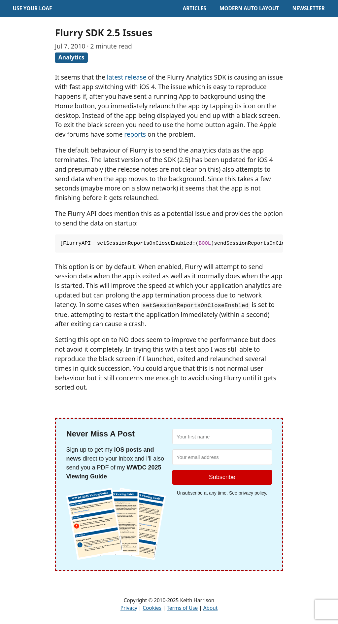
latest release (126, 77)
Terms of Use (182, 608)
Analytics (71, 57)
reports (135, 134)
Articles (194, 8)
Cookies (152, 608)
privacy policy (252, 493)
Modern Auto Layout (249, 8)
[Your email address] (222, 457)
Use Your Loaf (32, 8)
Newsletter (308, 8)
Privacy (128, 608)
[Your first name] (222, 436)
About (210, 608)
